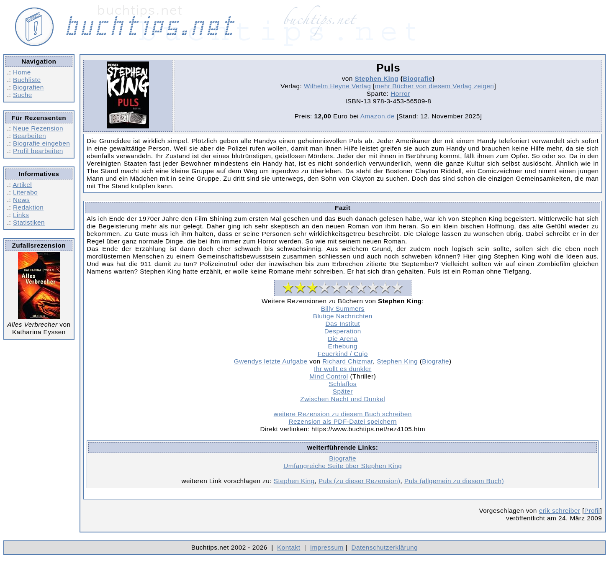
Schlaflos (342, 383)
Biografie (417, 78)
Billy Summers (343, 308)
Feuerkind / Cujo (343, 353)
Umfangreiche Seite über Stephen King (342, 465)
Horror (400, 93)
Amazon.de (377, 116)
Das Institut (343, 323)
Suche (22, 94)
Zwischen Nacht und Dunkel (342, 398)
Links (21, 214)
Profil (592, 510)
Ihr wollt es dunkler (342, 368)
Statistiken (29, 222)
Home (22, 72)
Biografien (28, 87)
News (21, 199)
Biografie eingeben (41, 143)
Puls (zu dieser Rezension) (360, 480)
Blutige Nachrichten (343, 316)
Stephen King (377, 78)
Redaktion (28, 207)
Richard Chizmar (347, 361)
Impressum (327, 547)
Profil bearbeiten (38, 150)
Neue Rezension (38, 128)
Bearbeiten (29, 135)
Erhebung (342, 346)
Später (343, 391)
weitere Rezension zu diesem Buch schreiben (343, 413)
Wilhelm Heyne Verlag (337, 86)
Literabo (25, 192)
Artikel (22, 184)
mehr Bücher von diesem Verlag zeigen (434, 86)
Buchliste (27, 79)
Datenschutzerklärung (385, 547)
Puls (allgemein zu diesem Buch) (454, 480)
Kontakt (288, 547)
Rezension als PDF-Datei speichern (342, 421)
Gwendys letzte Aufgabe (271, 361)
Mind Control (328, 376)
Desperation (342, 331)
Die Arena (343, 338)
